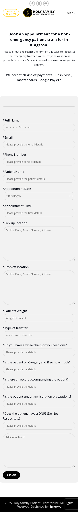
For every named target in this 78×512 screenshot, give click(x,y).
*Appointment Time (17, 206)
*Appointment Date (17, 189)
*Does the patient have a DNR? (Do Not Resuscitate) (30, 415)
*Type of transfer (15, 328)
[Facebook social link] (32, 3)
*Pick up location (15, 223)
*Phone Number (14, 154)
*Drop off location (16, 267)
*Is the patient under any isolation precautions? (37, 396)
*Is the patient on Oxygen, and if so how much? (36, 362)
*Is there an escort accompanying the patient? (36, 379)
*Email (8, 137)
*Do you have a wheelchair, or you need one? (35, 345)
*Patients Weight (15, 311)
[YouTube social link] (46, 3)
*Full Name (11, 120)
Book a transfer (11, 12)
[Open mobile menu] (68, 13)
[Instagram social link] (39, 3)
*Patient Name (13, 171)
